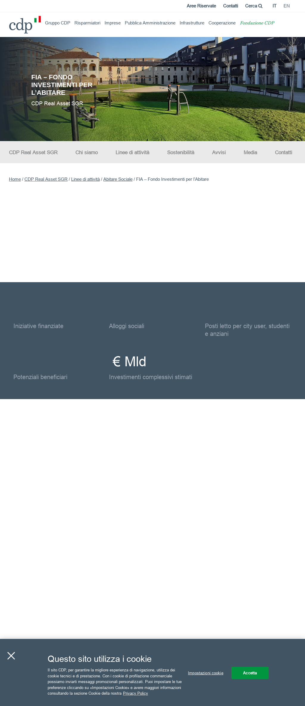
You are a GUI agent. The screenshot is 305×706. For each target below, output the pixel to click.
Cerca (253, 5)
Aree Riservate (201, 5)
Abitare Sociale (118, 179)
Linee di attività (132, 152)
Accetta (250, 672)
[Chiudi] (11, 655)
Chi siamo (86, 152)
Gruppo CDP (57, 22)
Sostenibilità (180, 152)
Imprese (113, 22)
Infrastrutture (192, 22)
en (287, 5)
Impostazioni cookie (205, 672)
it (274, 5)
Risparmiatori (87, 22)
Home (15, 179)
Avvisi (219, 152)
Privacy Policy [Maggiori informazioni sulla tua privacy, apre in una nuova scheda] (135, 693)
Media (250, 152)
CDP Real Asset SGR (33, 152)
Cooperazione (222, 22)
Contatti (230, 5)
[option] (152, 88)
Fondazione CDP (257, 23)
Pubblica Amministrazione (150, 22)
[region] (152, 672)
